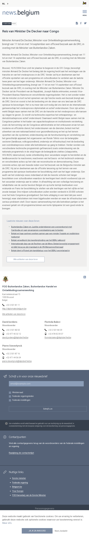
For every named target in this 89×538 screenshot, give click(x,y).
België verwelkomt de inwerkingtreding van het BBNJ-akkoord (38, 240)
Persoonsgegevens (44, 508)
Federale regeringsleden (23, 396)
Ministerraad (17, 392)
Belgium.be (17, 486)
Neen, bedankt (61, 531)
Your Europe (17, 491)
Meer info (7, 523)
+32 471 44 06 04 (13, 357)
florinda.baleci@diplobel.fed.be (57, 337)
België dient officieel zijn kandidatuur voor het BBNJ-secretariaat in (40, 250)
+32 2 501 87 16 (13, 354)
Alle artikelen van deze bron (25, 259)
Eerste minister (19, 478)
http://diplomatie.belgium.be (14, 309)
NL (3, 4)
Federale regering (20, 482)
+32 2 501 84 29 (55, 330)
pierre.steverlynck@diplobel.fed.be (17, 361)
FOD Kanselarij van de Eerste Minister (29, 495)
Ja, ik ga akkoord (37, 531)
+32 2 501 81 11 (13, 305)
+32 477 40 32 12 (13, 334)
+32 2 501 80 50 (13, 330)
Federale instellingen (21, 400)
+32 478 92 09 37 (55, 334)
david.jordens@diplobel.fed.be (15, 337)
